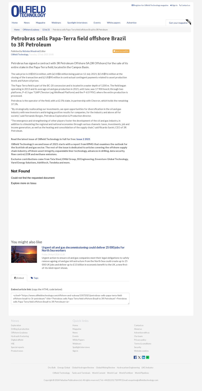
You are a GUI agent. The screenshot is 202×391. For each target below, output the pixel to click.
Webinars (56, 22)
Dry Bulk (52, 367)
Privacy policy (140, 340)
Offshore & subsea (19, 332)
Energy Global (64, 367)
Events (97, 22)
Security (137, 347)
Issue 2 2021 (83, 139)
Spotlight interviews (77, 22)
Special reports (17, 347)
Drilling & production (20, 329)
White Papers (78, 340)
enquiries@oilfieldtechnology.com (143, 380)
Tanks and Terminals (81, 373)
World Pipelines (142, 373)
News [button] (27, 22)
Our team (138, 336)
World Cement (98, 373)
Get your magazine (180, 22)
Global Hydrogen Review (83, 367)
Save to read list (121, 51)
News (75, 332)
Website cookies (141, 351)
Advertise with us (141, 332)
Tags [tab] (34, 278)
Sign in (174, 5)
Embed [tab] (19, 278)
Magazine (40, 22)
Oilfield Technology (19, 54)
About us (138, 329)
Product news (17, 351)
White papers (113, 22)
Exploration (16, 325)
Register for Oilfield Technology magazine (150, 5)
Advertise (132, 22)
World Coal (112, 373)
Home (15, 22)
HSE (13, 343)
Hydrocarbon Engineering (128, 367)
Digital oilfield (17, 340)
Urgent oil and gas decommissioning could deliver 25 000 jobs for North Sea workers (83, 249)
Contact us (184, 5)
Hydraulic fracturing (20, 336)
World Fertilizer (126, 373)
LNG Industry (147, 367)
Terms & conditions (142, 343)
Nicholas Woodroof (31, 51)
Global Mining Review (105, 367)
